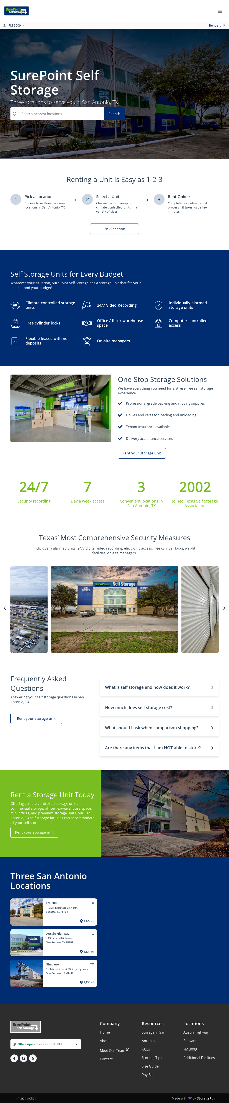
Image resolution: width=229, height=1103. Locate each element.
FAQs (146, 1049)
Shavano (190, 1040)
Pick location (114, 229)
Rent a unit (217, 25)
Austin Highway (196, 1032)
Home (105, 1032)
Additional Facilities (199, 1057)
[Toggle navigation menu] (222, 10)
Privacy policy (25, 1098)
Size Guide (150, 1066)
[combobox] (45, 1044)
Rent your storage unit (141, 453)
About (105, 1040)
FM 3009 (190, 1049)
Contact (106, 1059)
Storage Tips (152, 1057)
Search (114, 113)
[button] (159, 687)
